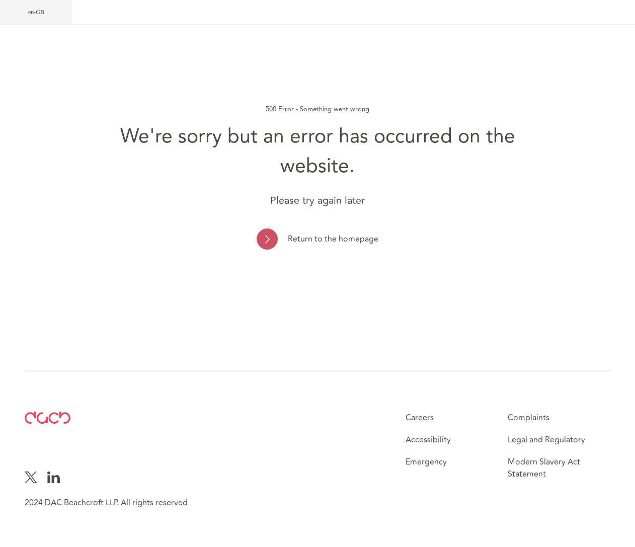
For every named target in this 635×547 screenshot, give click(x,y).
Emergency (426, 462)
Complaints (528, 418)
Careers (420, 418)
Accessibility (428, 440)
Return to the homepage (333, 239)
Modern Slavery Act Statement (544, 468)
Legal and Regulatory (546, 440)
